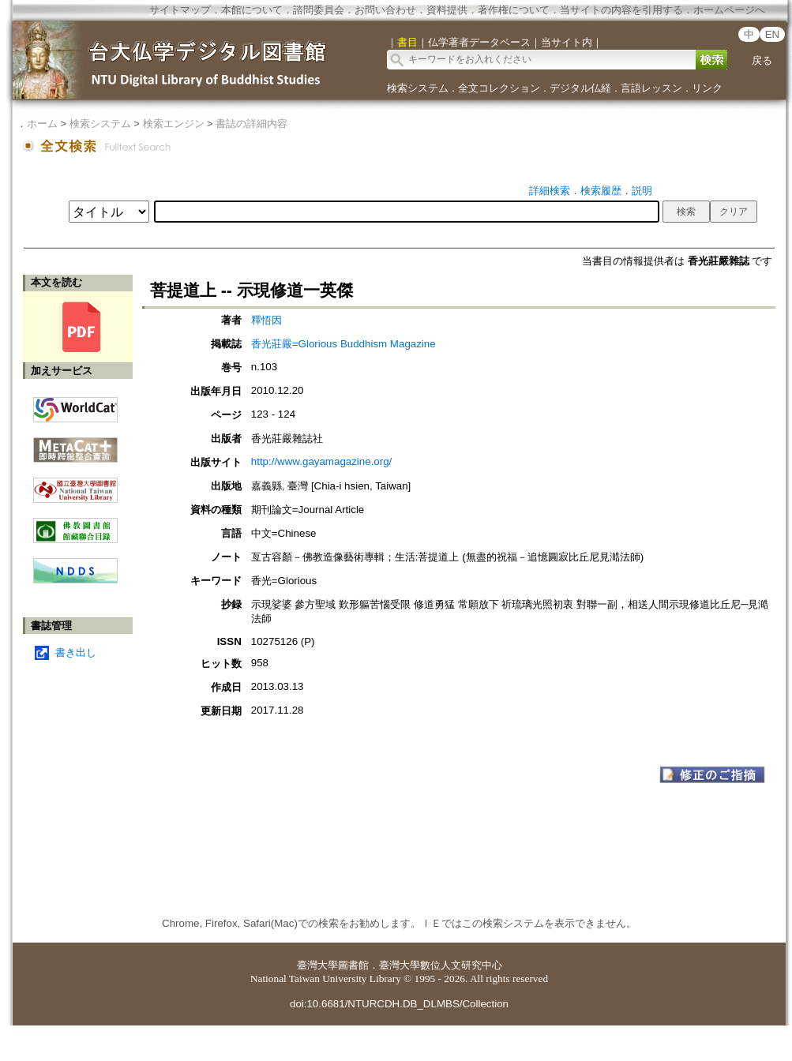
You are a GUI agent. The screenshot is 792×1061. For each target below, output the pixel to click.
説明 (642, 191)
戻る (762, 60)
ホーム (42, 123)
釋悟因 (266, 320)
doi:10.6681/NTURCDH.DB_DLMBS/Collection (399, 1004)
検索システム (418, 88)
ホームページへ (729, 10)
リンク (707, 88)
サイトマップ (180, 10)
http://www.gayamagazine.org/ (321, 461)
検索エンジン (174, 123)
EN (772, 34)
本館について (252, 10)
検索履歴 (600, 191)
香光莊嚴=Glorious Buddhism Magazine (343, 344)
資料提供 (446, 10)
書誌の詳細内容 (251, 123)
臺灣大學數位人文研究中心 (440, 965)
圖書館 (353, 965)
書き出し (75, 652)
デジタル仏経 (580, 88)
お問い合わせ (385, 10)
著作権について (514, 10)
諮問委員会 (318, 10)
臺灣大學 (317, 965)
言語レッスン (651, 88)
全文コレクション (499, 88)
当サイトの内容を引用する (621, 10)
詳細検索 (549, 191)
